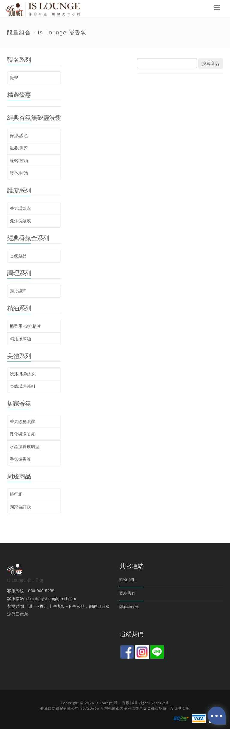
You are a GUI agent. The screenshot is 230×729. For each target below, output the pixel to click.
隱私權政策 (129, 607)
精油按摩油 (20, 338)
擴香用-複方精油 (25, 326)
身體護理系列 (22, 386)
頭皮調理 (18, 291)
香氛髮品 (18, 256)
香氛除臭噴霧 (22, 421)
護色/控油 (19, 173)
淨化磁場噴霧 (22, 434)
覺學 (14, 77)
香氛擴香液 (20, 459)
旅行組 (16, 494)
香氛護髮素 (20, 208)
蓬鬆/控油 (19, 160)
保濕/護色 (19, 135)
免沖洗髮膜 (20, 221)
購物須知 (127, 579)
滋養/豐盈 (19, 148)
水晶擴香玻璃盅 (24, 446)
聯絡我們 (127, 593)
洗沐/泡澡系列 (23, 373)
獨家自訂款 (20, 506)
